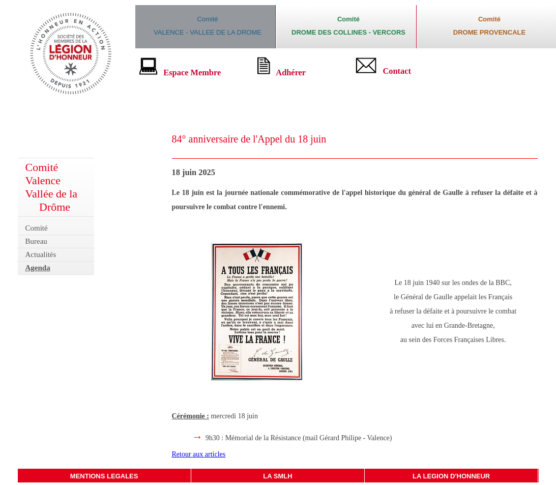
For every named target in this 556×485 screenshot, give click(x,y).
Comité (36, 228)
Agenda (37, 268)
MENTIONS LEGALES (104, 476)
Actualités (40, 254)
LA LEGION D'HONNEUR (451, 476)
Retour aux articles (199, 454)
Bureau (36, 241)
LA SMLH (277, 476)
